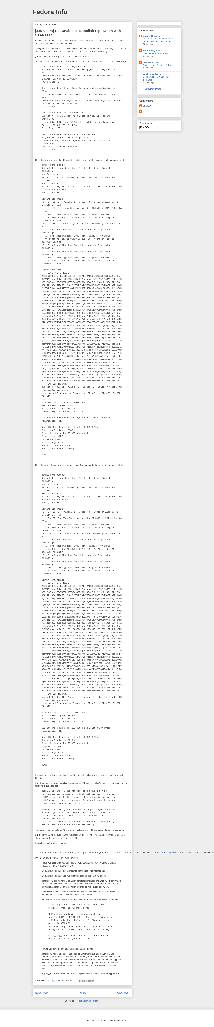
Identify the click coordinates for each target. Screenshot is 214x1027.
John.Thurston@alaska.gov (169, 853)
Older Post (123, 992)
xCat (145, 111)
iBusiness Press (151, 62)
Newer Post (41, 992)
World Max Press (152, 74)
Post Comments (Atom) (88, 1001)
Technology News (152, 50)
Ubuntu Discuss (151, 36)
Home (82, 992)
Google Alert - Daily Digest (155, 53)
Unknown (147, 105)
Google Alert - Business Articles (158, 65)
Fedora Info (50, 11)
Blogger (122, 1020)
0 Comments (68, 980)
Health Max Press (152, 89)
